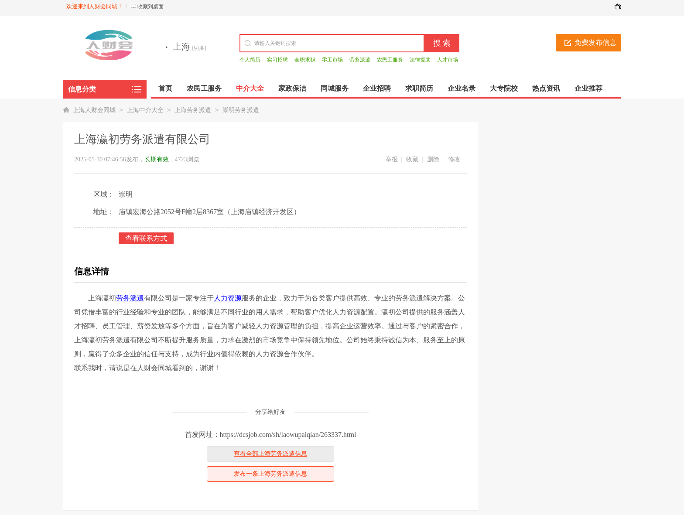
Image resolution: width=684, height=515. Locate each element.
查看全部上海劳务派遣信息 (270, 453)
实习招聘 (277, 60)
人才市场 (447, 60)
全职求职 (304, 60)
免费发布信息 (595, 42)
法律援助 (420, 60)
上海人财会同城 (94, 110)
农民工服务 (390, 60)
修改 (454, 159)
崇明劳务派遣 (240, 110)
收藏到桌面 (150, 6)
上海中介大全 (145, 110)
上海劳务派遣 (192, 110)
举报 (392, 159)
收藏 (412, 159)
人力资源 (228, 298)
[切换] (199, 48)
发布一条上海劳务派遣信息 (270, 474)
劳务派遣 (359, 60)
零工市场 (332, 60)
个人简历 (249, 60)
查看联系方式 (146, 238)
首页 (165, 88)
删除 (433, 159)
